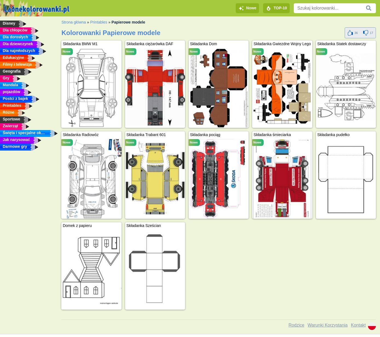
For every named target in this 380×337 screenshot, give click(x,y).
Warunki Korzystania (328, 325)
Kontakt (358, 325)
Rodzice (296, 325)
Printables (98, 22)
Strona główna (73, 22)
